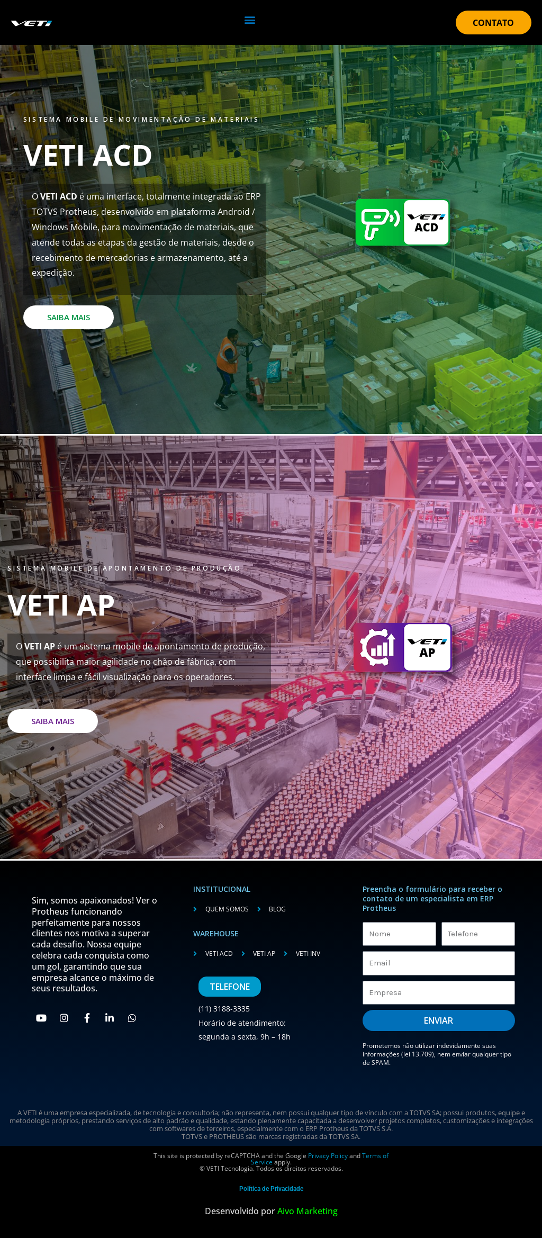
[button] (249, 19)
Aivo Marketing (307, 1211)
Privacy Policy (327, 1155)
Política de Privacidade (271, 1188)
